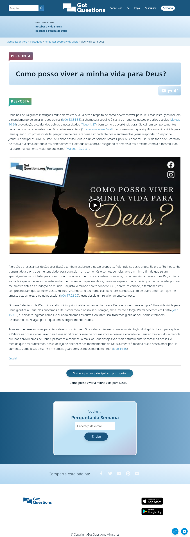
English (13, 358)
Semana (168, 8)
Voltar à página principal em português (99, 373)
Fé (128, 8)
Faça (137, 8)
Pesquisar (150, 8)
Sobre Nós (116, 8)
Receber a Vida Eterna (48, 26)
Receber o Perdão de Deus (51, 30)
